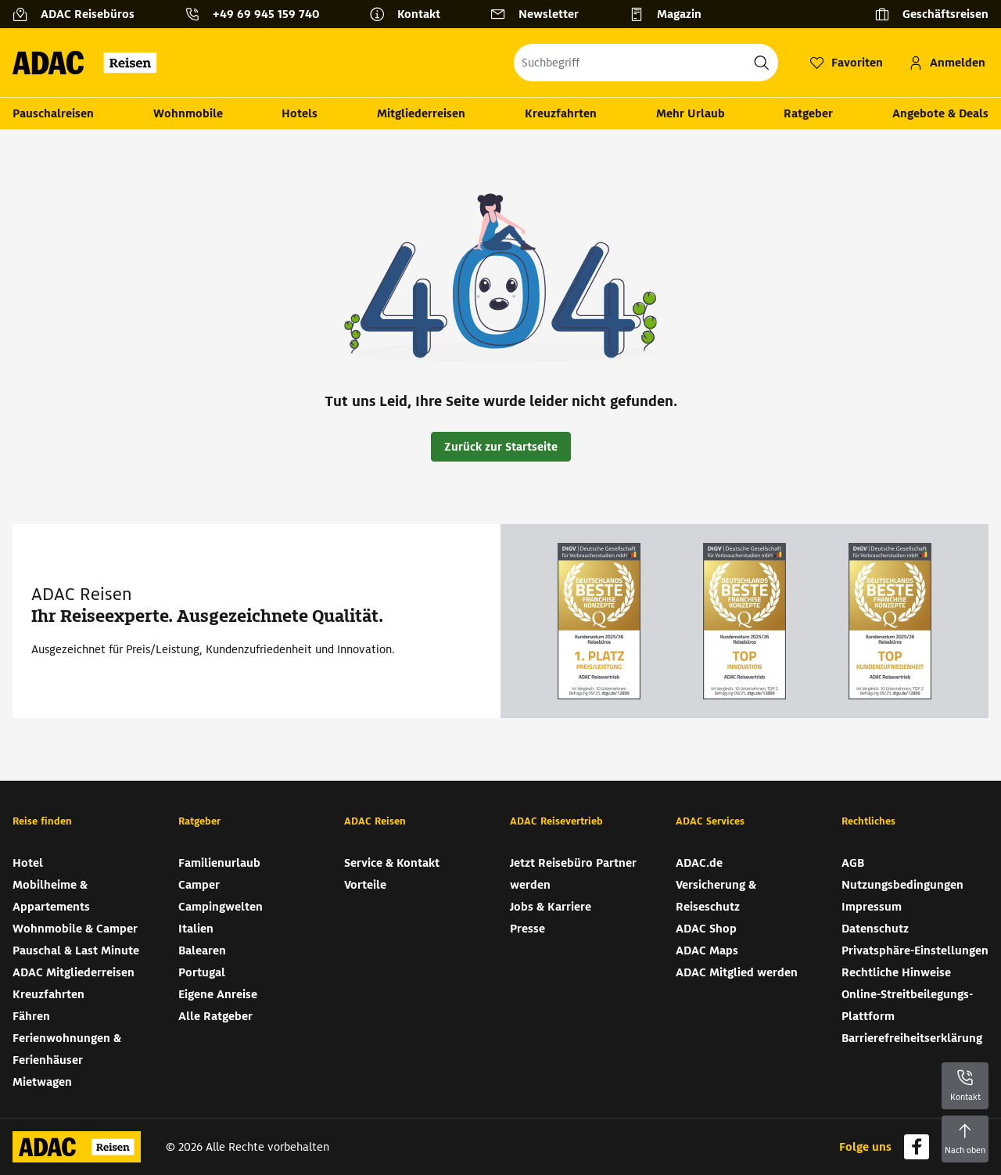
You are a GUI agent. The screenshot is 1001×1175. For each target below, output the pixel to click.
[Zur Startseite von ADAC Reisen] (90, 62)
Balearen (202, 950)
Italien (195, 929)
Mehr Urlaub (690, 113)
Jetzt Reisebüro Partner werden (573, 874)
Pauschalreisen (53, 113)
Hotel (28, 863)
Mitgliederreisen (421, 113)
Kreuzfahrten (561, 113)
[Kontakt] (411, 14)
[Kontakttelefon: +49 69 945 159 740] (258, 14)
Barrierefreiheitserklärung (911, 1038)
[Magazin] (671, 14)
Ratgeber (808, 113)
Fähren (31, 1016)
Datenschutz (875, 929)
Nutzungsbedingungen (902, 885)
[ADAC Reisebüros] (80, 14)
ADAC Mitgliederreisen (74, 972)
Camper (199, 885)
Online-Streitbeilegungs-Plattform (907, 1005)
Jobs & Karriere (550, 907)
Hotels (300, 113)
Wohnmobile (188, 113)
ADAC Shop (706, 929)
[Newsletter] (540, 14)
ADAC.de (699, 863)
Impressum (871, 907)
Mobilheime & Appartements (51, 896)
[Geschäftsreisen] (931, 14)
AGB (852, 863)
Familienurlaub (219, 863)
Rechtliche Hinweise (896, 972)
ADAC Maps (707, 950)
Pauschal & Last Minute (76, 950)
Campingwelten (220, 907)
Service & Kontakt (392, 863)
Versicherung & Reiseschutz (716, 896)
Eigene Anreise (217, 994)
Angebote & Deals (940, 113)
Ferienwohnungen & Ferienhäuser (67, 1049)
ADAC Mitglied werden (737, 972)
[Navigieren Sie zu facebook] (916, 1146)
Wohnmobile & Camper (75, 929)
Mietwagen (42, 1082)
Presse (527, 929)
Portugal (201, 972)
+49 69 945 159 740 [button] (266, 14)
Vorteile (365, 885)
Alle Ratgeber (215, 1016)
